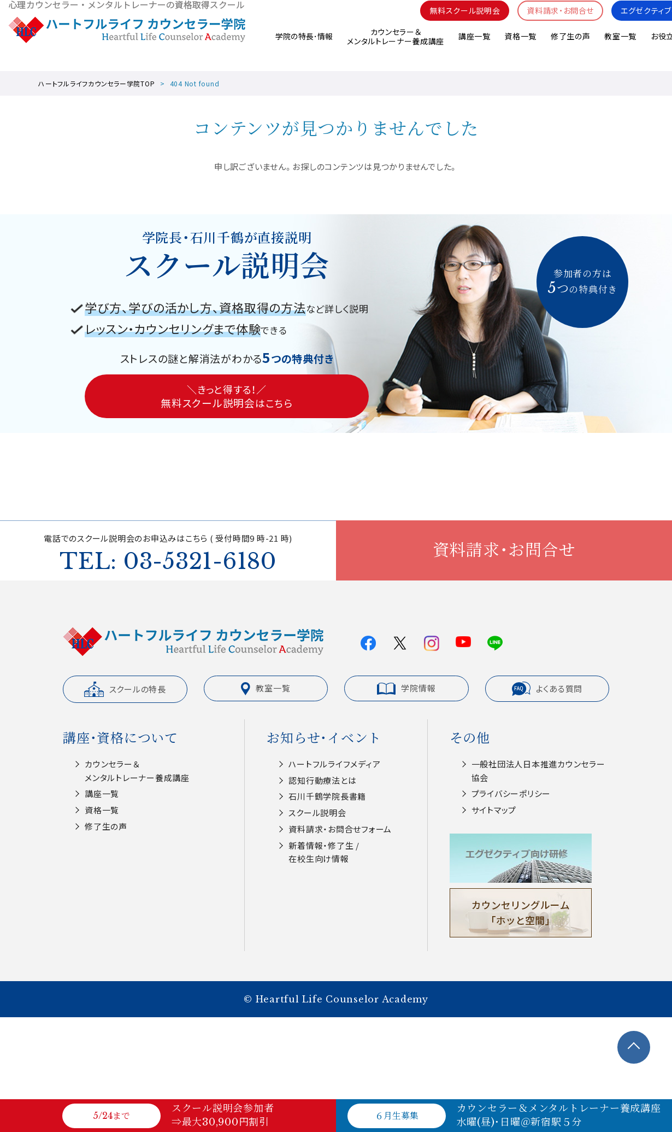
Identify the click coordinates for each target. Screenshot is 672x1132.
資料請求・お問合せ (553, 22)
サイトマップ (494, 810)
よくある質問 (547, 689)
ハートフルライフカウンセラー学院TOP (96, 83)
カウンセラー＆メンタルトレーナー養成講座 (395, 49)
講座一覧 (473, 48)
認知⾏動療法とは (322, 780)
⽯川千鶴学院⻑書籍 (327, 796)
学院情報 (406, 688)
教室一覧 (620, 48)
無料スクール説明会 (452, 22)
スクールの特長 (125, 689)
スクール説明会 (317, 812)
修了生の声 (570, 48)
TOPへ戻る (633, 1047)
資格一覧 (520, 48)
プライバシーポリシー (511, 793)
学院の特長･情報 (303, 48)
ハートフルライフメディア (334, 764)
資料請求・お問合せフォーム (340, 829)
